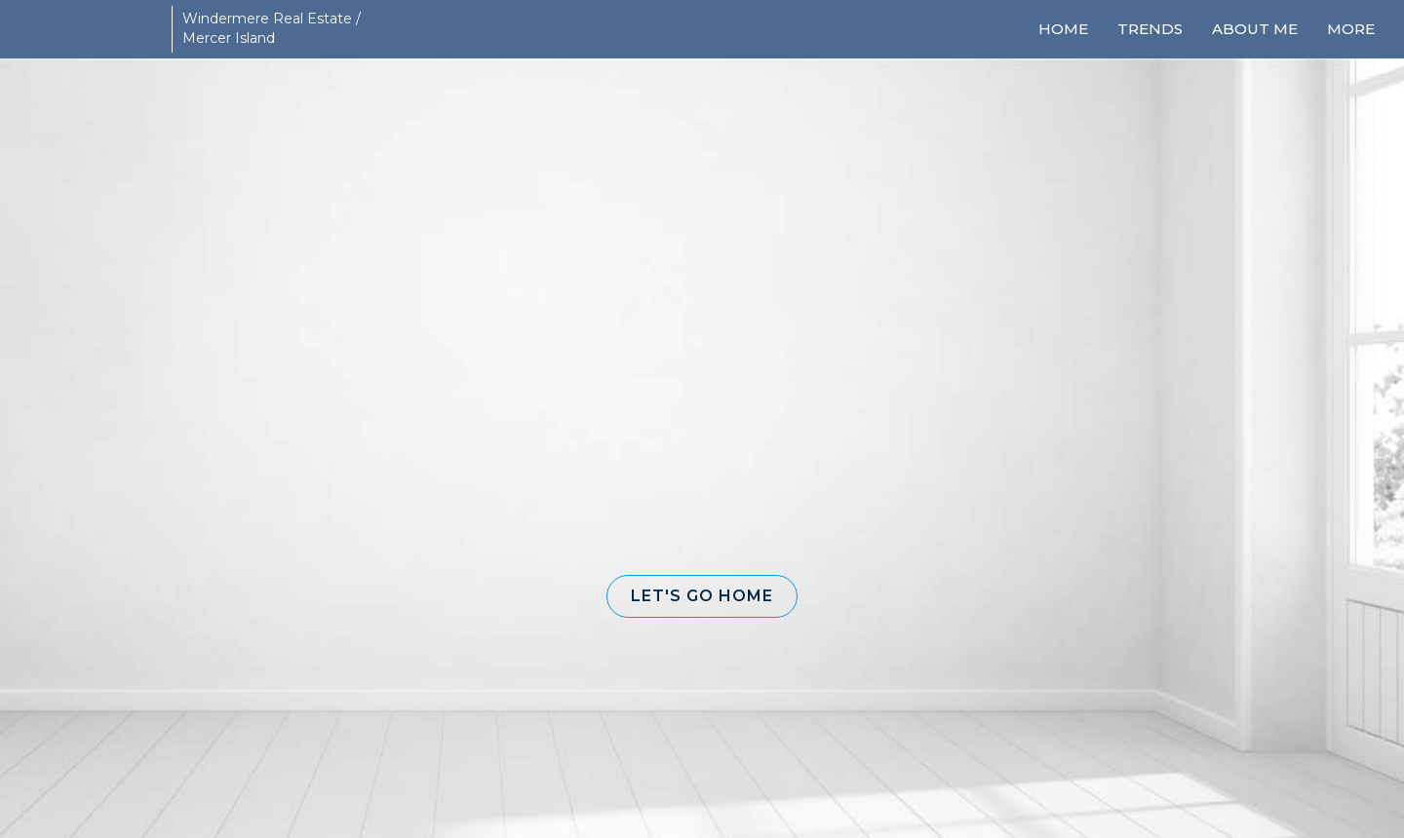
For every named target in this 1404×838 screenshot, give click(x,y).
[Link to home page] (88, 29)
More (1351, 28)
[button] (702, 596)
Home (1063, 28)
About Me (1255, 28)
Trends (1150, 28)
